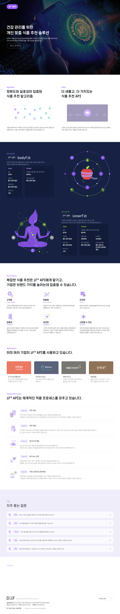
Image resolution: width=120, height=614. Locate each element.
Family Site (105, 598)
